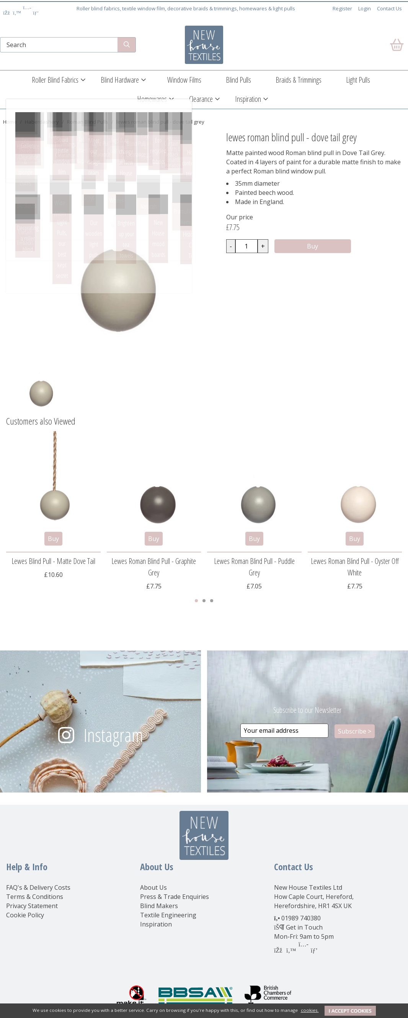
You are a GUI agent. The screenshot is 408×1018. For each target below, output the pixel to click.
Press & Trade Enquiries (174, 896)
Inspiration (248, 99)
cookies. (310, 1010)
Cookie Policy (25, 915)
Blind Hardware (120, 80)
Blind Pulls (238, 80)
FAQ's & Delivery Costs (38, 887)
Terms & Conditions (34, 896)
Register (342, 8)
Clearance (201, 99)
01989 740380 (301, 918)
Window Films (184, 80)
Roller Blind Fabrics (55, 80)
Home (10, 121)
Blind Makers (159, 906)
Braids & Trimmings (299, 80)
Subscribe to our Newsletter (307, 710)
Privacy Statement (32, 906)
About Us (153, 887)
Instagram (113, 734)
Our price (239, 217)
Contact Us (389, 8)
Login (364, 8)
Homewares (152, 99)
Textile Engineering (168, 915)
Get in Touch (304, 927)
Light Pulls (358, 80)
